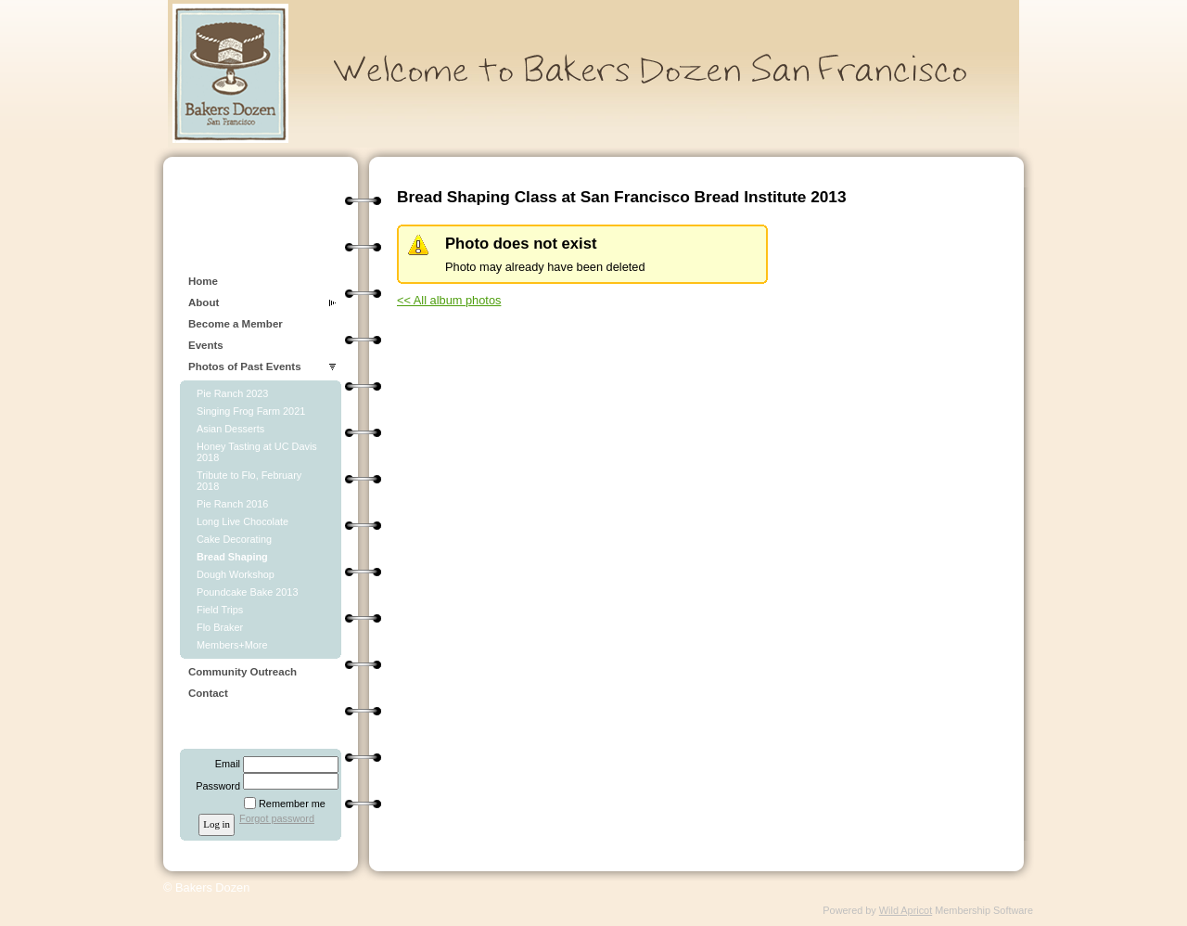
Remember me (292, 803)
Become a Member (235, 323)
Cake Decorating (234, 539)
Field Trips (220, 609)
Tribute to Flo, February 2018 (249, 480)
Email (224, 763)
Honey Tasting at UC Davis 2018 (257, 452)
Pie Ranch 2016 (232, 503)
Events (205, 345)
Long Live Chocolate (242, 521)
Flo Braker (220, 627)
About (203, 302)
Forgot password (276, 818)
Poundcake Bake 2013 (247, 592)
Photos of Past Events (244, 366)
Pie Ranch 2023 (232, 393)
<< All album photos (449, 300)
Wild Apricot (905, 910)
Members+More (232, 644)
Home (203, 281)
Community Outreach (242, 671)
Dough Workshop (235, 574)
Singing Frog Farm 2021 (251, 411)
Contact (208, 693)
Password (214, 785)
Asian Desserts (230, 428)
